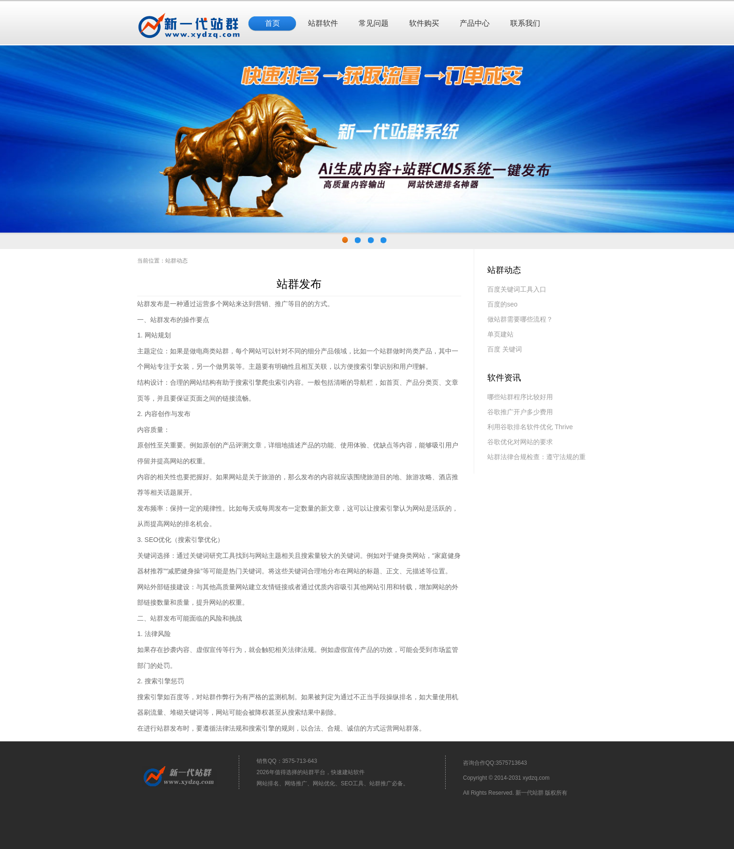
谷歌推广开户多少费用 (520, 412)
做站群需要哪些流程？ (520, 319)
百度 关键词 (504, 349)
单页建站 (500, 334)
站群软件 (323, 23)
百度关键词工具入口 (516, 289)
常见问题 (374, 23)
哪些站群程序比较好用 (520, 397)
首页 (272, 23)
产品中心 (475, 23)
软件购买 (424, 23)
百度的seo (502, 304)
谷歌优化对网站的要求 (520, 442)
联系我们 (525, 23)
